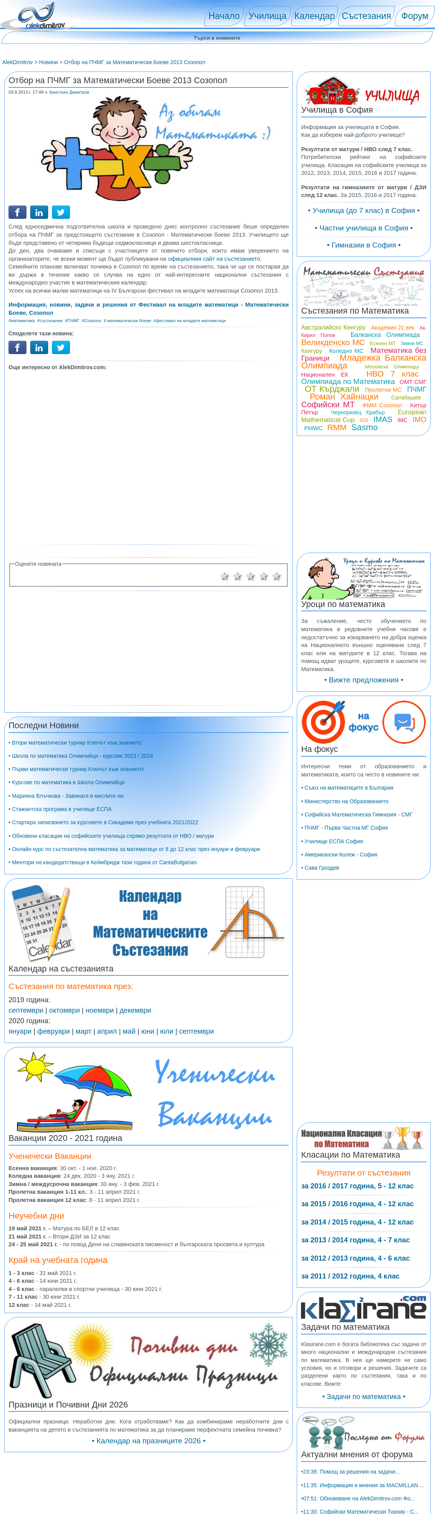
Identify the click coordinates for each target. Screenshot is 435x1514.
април (107, 1031)
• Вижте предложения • (364, 680)
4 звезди (263, 576)
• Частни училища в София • (364, 228)
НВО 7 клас (392, 373)
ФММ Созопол (382, 405)
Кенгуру (311, 350)
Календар (314, 16)
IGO (364, 420)
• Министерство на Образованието (344, 801)
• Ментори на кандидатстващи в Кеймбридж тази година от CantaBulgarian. (103, 862)
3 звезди (250, 576)
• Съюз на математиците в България (347, 788)
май (129, 1031)
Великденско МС (333, 342)
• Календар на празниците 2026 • (148, 1441)
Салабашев (406, 397)
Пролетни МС (383, 389)
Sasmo (364, 427)
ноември (99, 1010)
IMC (402, 420)
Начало (224, 16)
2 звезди (237, 576)
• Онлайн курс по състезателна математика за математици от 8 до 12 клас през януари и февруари (134, 849)
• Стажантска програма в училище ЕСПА (60, 809)
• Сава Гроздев (320, 868)
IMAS (382, 419)
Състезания (366, 16)
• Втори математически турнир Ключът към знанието (75, 743)
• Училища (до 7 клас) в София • (364, 210)
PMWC (313, 428)
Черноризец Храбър (358, 412)
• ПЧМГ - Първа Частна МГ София (344, 828)
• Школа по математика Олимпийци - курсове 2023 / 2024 (81, 756)
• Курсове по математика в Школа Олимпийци (67, 782)
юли (166, 1031)
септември (26, 1010)
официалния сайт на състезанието (214, 259)
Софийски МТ (328, 404)
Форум (414, 16)
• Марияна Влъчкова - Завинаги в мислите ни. (67, 796)
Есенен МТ (383, 343)
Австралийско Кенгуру (333, 327)
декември (135, 1010)
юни (148, 1031)
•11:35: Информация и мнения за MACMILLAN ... (362, 1485)
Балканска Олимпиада (385, 334)
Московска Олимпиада (392, 367)
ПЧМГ (416, 389)
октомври (64, 1010)
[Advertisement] (149, 457)
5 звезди (276, 576)
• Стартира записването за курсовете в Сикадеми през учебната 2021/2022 (103, 822)
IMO (419, 419)
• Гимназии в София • (364, 245)
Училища (268, 16)
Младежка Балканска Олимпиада (363, 361)
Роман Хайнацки (344, 396)
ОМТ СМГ (413, 381)
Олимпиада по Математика (348, 381)
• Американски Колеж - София (339, 854)
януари (20, 1031)
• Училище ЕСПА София (332, 841)
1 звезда (224, 576)
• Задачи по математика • (363, 1397)
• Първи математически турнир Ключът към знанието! (76, 769)
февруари (53, 1031)
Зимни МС (412, 343)
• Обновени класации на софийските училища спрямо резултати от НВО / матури (111, 836)
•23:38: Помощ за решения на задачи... (350, 1472)
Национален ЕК (324, 374)
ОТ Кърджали (332, 389)
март (84, 1031)
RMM (336, 427)
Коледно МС (346, 350)
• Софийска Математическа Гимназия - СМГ (356, 814)
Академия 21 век (392, 327)
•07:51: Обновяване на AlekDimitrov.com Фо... (358, 1498)
